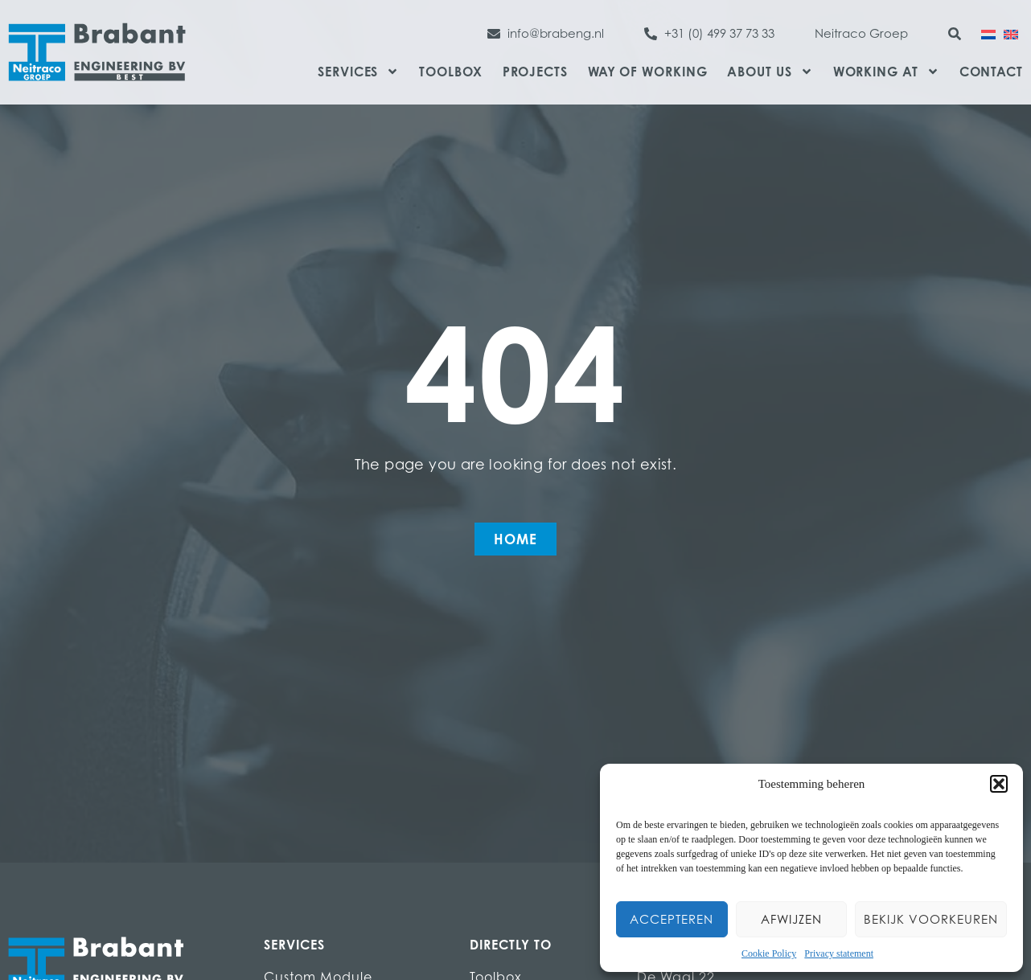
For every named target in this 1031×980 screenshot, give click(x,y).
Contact (991, 72)
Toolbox (450, 72)
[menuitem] (988, 33)
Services (358, 72)
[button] (999, 784)
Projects (535, 72)
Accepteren (671, 919)
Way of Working (648, 72)
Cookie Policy (768, 953)
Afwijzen (791, 919)
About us (769, 72)
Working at (886, 72)
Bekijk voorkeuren (931, 919)
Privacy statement (838, 953)
